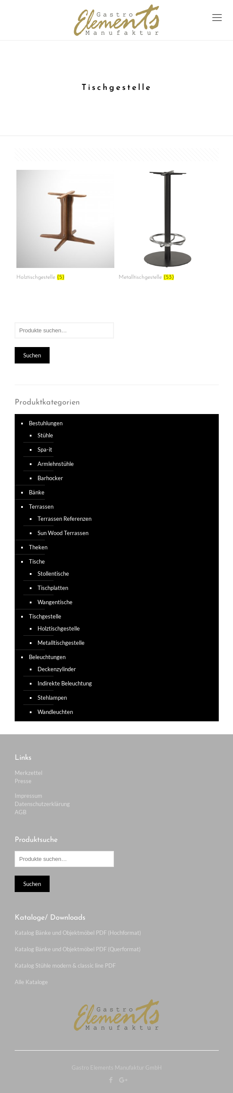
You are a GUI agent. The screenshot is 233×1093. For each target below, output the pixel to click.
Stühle (45, 435)
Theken (38, 547)
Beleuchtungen (47, 656)
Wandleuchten (55, 711)
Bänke (36, 492)
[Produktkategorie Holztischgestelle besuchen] (65, 228)
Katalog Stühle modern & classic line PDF (65, 965)
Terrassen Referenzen (64, 518)
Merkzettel (28, 772)
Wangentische (55, 602)
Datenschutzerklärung (42, 803)
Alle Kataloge (31, 981)
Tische (37, 561)
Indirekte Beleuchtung (65, 683)
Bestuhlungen (46, 423)
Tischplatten (53, 587)
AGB (20, 812)
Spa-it (45, 449)
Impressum (28, 795)
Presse (23, 781)
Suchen (32, 355)
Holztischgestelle (59, 628)
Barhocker (50, 478)
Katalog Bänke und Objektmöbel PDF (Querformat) (78, 949)
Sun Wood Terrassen (63, 532)
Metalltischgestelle (61, 642)
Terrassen (41, 506)
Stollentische (53, 573)
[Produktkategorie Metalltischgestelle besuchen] (168, 228)
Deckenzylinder (57, 669)
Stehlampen (52, 697)
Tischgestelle (45, 616)
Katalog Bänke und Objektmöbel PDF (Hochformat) (78, 932)
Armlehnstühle (56, 463)
